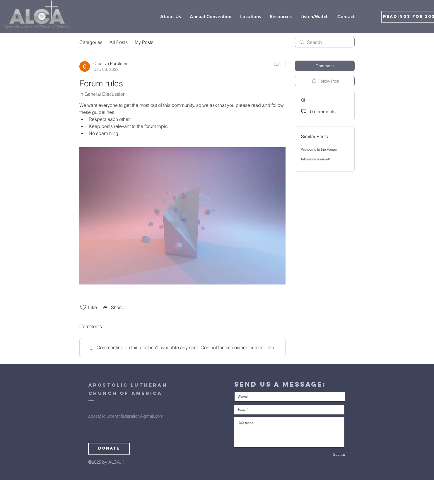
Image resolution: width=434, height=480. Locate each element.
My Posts (144, 42)
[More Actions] (282, 64)
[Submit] (324, 455)
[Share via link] (112, 307)
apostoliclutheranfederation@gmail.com (125, 416)
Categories (90, 42)
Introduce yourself (315, 159)
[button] (250, 16)
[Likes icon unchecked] (83, 307)
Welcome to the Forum (319, 149)
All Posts (119, 42)
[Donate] (109, 449)
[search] (325, 42)
